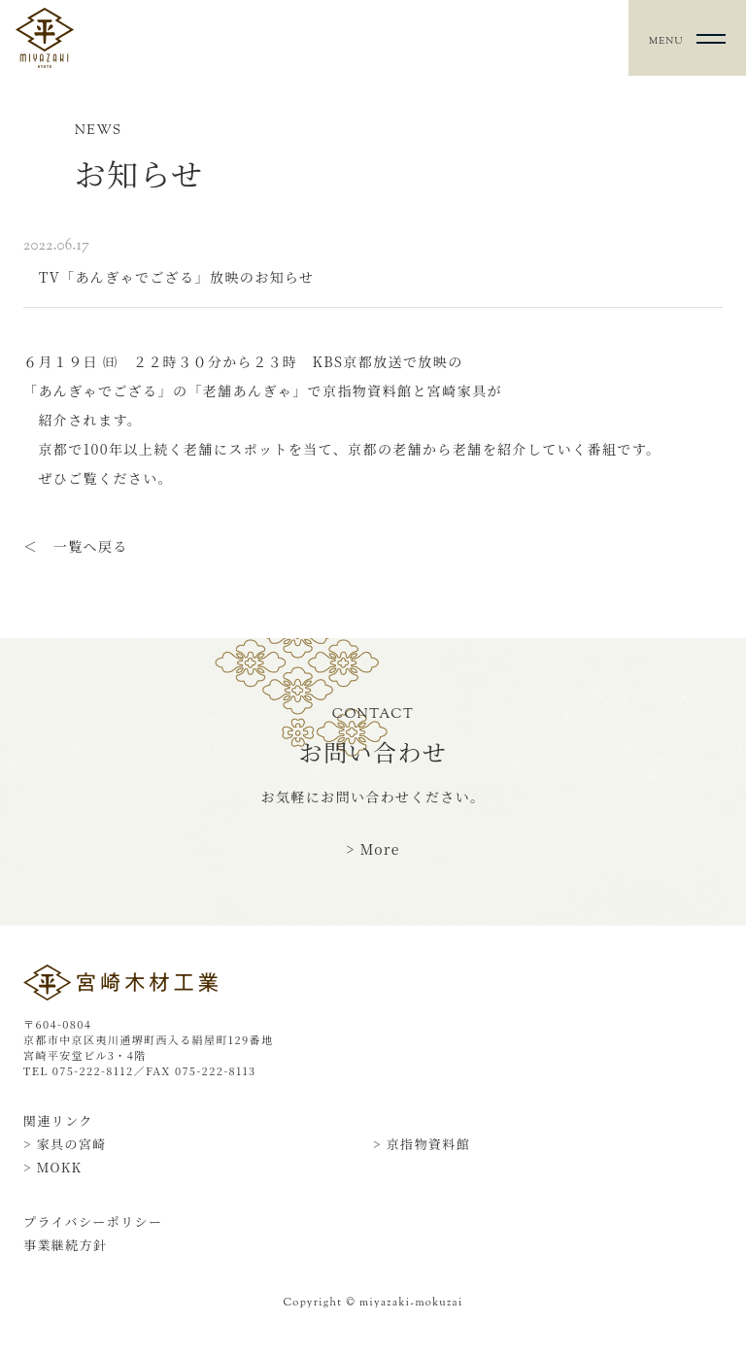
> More (373, 849)
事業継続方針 (65, 1245)
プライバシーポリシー (92, 1221)
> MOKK (52, 1167)
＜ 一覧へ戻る (75, 546)
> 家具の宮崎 (65, 1144)
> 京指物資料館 (421, 1144)
